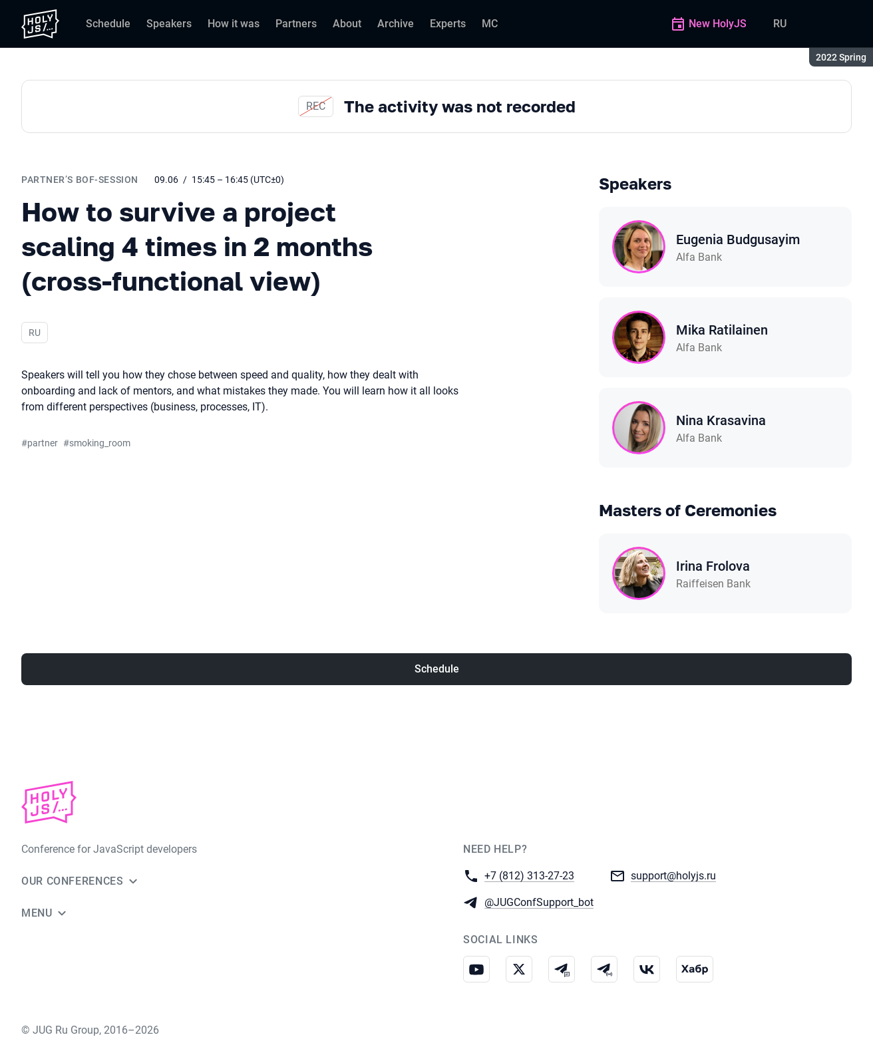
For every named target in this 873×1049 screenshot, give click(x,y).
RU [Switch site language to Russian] (779, 23)
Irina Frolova (713, 566)
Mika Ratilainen (722, 330)
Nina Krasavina (721, 420)
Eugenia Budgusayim (738, 239)
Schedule (437, 669)
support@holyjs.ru (673, 875)
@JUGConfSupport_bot (539, 902)
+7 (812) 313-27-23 (529, 875)
